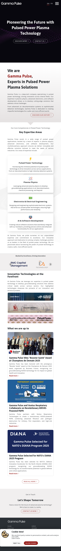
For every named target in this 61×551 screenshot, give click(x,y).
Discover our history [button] (42, 115)
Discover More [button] (22, 41)
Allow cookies (31, 543)
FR (52, 4)
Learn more (16, 538)
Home (9, 526)
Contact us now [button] (30, 511)
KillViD (34, 526)
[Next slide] (50, 264)
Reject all (16, 543)
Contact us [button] (40, 41)
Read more (14, 376)
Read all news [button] (30, 481)
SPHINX (34, 528)
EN (48, 4)
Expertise (11, 528)
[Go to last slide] (10, 264)
